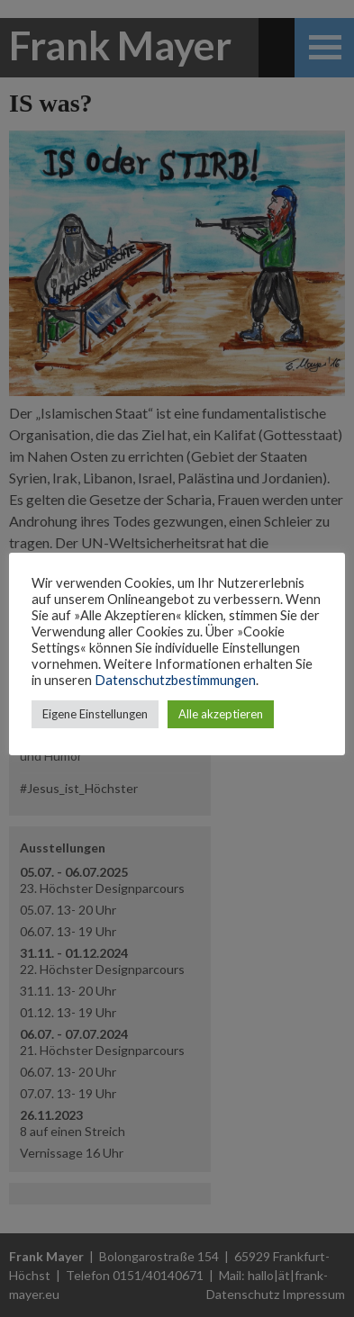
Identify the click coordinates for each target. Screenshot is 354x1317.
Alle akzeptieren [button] (220, 714)
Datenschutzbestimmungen (175, 680)
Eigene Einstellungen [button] (95, 714)
